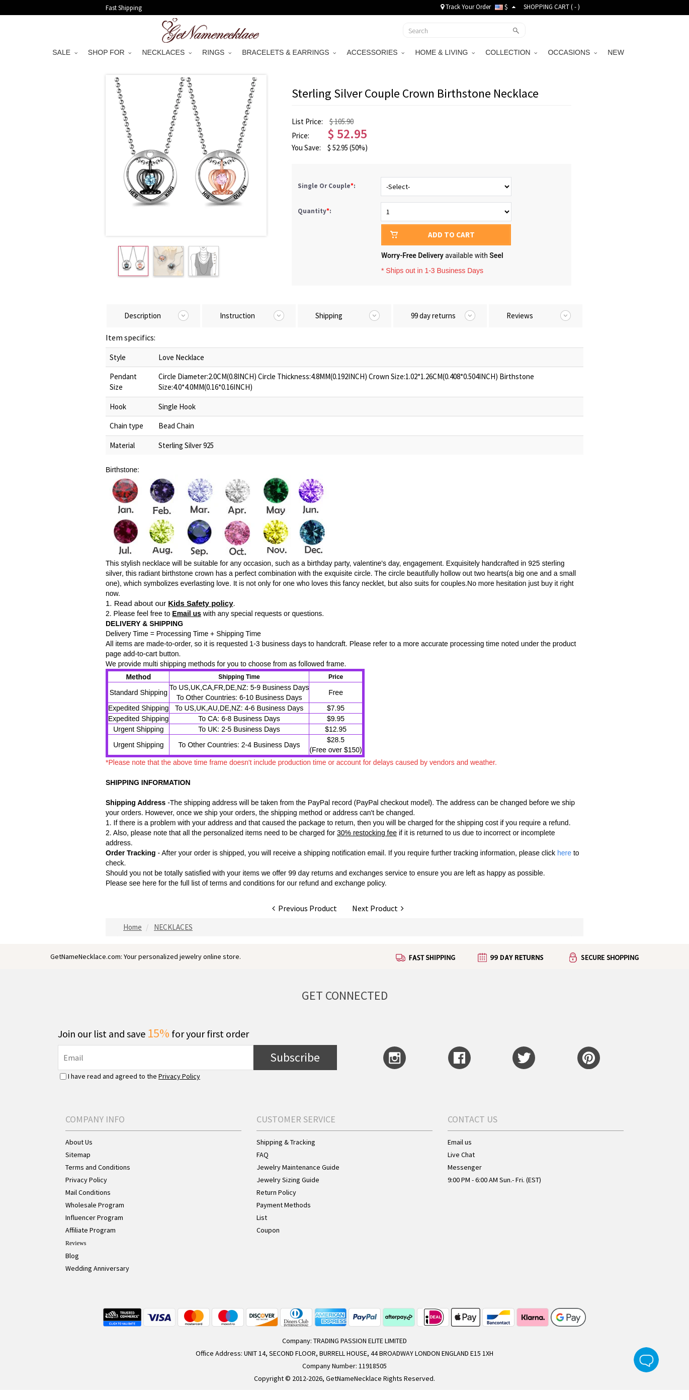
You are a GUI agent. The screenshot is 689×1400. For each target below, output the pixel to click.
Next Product (378, 908)
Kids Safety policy (200, 603)
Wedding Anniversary (97, 1268)
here (149, 883)
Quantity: (314, 211)
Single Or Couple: (327, 186)
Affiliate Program (90, 1230)
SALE (64, 52)
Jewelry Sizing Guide (287, 1179)
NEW (617, 52)
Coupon (268, 1230)
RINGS (216, 52)
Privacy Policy (179, 1076)
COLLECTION (511, 52)
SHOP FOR (110, 52)
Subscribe (295, 1057)
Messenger (465, 1167)
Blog (72, 1255)
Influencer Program (94, 1217)
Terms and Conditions (97, 1167)
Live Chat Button (646, 1359)
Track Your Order (466, 7)
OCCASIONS (572, 52)
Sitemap (78, 1154)
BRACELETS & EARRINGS (289, 52)
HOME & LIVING (445, 52)
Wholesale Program (94, 1204)
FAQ (262, 1154)
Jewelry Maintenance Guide (297, 1167)
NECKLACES (167, 52)
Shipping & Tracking (285, 1142)
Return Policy (276, 1192)
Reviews (75, 1243)
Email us (186, 613)
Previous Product (304, 908)
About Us (79, 1142)
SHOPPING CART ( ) (552, 7)
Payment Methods (283, 1204)
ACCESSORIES (375, 52)
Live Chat (461, 1154)
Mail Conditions (88, 1192)
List (261, 1217)
